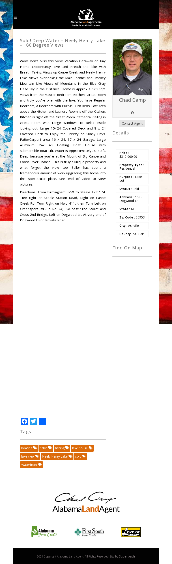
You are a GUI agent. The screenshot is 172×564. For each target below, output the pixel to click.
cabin (46, 448)
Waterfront (31, 464)
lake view (30, 456)
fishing (62, 448)
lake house (82, 448)
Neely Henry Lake (57, 456)
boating (28, 448)
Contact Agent (132, 123)
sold (80, 456)
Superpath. (127, 556)
